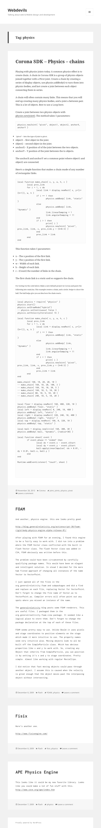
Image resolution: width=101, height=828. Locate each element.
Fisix (21, 716)
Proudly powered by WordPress (28, 823)
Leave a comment (25, 493)
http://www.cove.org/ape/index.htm (35, 789)
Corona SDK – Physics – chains (50, 61)
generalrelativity (30, 607)
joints (57, 490)
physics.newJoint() (25, 115)
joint (52, 490)
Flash (40, 692)
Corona (42, 490)
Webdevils (17, 10)
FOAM (20, 509)
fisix (48, 748)
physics (64, 490)
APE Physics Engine (37, 772)
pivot (70, 490)
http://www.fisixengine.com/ (31, 733)
